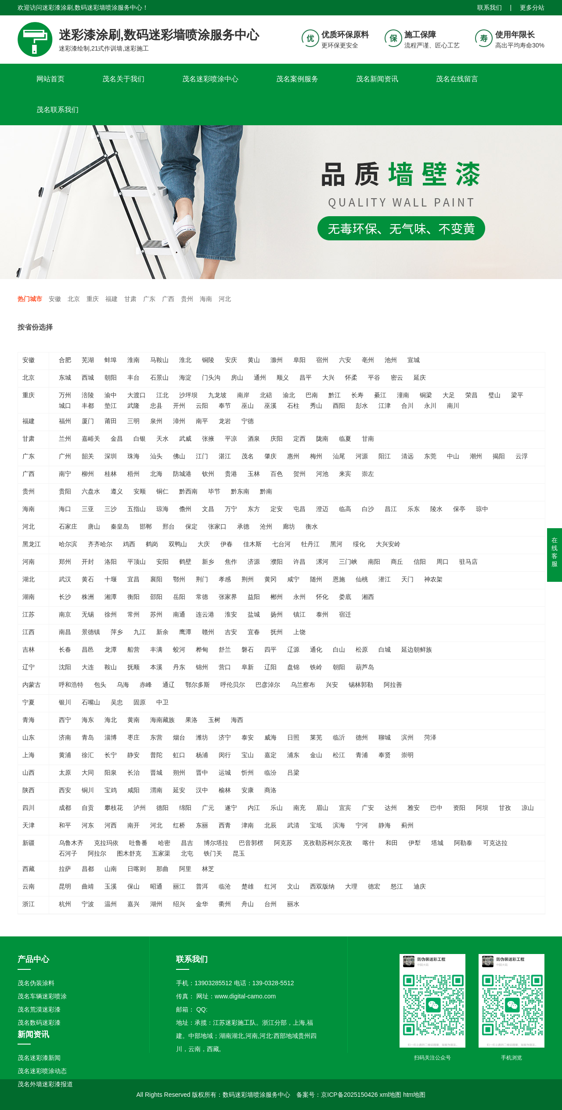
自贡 (88, 807)
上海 (28, 754)
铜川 (88, 790)
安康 (247, 790)
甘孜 (505, 807)
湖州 (156, 903)
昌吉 (187, 842)
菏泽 (430, 737)
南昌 (65, 631)
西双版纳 (322, 886)
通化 (316, 649)
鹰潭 (185, 631)
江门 (202, 456)
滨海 (339, 825)
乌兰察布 (303, 684)
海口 (65, 508)
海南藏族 (162, 719)
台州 (270, 903)
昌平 (305, 377)
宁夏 (28, 702)
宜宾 (345, 807)
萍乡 (117, 631)
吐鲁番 (138, 842)
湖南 (28, 596)
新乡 (208, 561)
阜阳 (299, 359)
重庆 (92, 298)
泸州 (139, 807)
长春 (65, 649)
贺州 (299, 473)
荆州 (247, 579)
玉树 (214, 719)
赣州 (208, 631)
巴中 (436, 807)
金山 (316, 754)
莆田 (110, 420)
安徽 (55, 298)
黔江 (334, 395)
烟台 (179, 737)
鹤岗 (152, 544)
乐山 (276, 807)
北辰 (270, 825)
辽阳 (270, 667)
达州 (391, 807)
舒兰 (225, 649)
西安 (65, 790)
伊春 (226, 544)
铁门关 (213, 853)
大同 (88, 772)
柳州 (88, 473)
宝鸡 (110, 790)
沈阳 (65, 667)
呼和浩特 (71, 684)
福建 (111, 298)
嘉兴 (133, 903)
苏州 (156, 614)
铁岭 (316, 667)
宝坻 (316, 825)
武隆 (133, 405)
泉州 (156, 420)
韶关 (88, 456)
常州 (133, 614)
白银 (139, 438)
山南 (110, 868)
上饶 (299, 631)
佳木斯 (252, 544)
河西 (110, 825)
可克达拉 (495, 842)
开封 (88, 561)
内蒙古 (31, 684)
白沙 (368, 508)
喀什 (369, 842)
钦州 (208, 473)
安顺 (139, 491)
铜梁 (426, 395)
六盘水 (91, 491)
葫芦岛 (365, 667)
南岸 (243, 395)
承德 (243, 526)
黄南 (133, 719)
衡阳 (133, 596)
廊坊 (289, 526)
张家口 (217, 526)
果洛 (191, 719)
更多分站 (532, 6)
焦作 (231, 561)
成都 (65, 807)
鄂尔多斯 (197, 684)
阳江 (384, 456)
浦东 (293, 754)
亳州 (368, 359)
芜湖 (88, 359)
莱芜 (316, 737)
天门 (407, 579)
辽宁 (28, 667)
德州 (362, 737)
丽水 (293, 903)
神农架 (433, 579)
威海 (270, 737)
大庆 (204, 544)
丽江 (179, 886)
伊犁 (414, 842)
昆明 (65, 886)
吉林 (28, 649)
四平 (270, 649)
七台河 (281, 544)
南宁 (65, 473)
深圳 (110, 456)
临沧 (225, 886)
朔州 (179, 772)
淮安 (231, 614)
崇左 (368, 473)
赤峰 (146, 684)
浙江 (28, 903)
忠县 (156, 405)
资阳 (459, 807)
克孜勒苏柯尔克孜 (327, 842)
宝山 (247, 754)
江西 (28, 631)
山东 (28, 737)
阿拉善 (393, 684)
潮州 (476, 456)
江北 (162, 395)
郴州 (276, 596)
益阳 (254, 596)
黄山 (254, 359)
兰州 (65, 438)
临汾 (270, 772)
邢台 (168, 526)
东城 (65, 377)
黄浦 (65, 754)
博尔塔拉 (216, 842)
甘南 (368, 438)
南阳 (374, 561)
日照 (293, 737)
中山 (453, 456)
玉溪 (110, 886)
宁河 (362, 825)
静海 (384, 825)
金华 (202, 903)
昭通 (156, 886)
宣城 (413, 359)
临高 (345, 508)
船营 (133, 649)
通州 (260, 377)
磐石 (247, 649)
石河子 (68, 853)
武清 (293, 825)
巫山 (247, 405)
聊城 (384, 737)
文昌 (208, 508)
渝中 (110, 395)
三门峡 (348, 561)
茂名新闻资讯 (377, 79)
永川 (430, 405)
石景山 (159, 377)
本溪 (156, 667)
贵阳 (65, 491)
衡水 (312, 526)
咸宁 (293, 579)
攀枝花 (113, 807)
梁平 (517, 395)
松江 (339, 754)
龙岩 (225, 420)
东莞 (430, 456)
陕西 (28, 790)
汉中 (202, 790)
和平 (65, 825)
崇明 (407, 754)
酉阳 (339, 405)
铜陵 (208, 359)
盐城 (254, 614)
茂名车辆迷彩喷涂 (42, 996)
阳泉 (110, 772)
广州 (65, 456)
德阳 (162, 807)
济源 (254, 561)
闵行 (225, 754)
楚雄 (247, 886)
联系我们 (489, 6)
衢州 (225, 903)
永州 (299, 596)
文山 (293, 886)
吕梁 (293, 772)
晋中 (202, 772)
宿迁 (345, 614)
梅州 (316, 456)
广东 (149, 298)
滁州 (276, 359)
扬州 (276, 614)
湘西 (368, 596)
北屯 (187, 853)
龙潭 (110, 649)
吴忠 (117, 702)
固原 (139, 702)
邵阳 (156, 596)
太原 (65, 772)
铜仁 (162, 491)
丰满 (156, 649)
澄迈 (322, 508)
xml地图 (390, 1094)
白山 (339, 649)
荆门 (202, 579)
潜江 (384, 579)
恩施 (339, 579)
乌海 (123, 684)
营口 (225, 667)
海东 (88, 719)
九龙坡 (217, 395)
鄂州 (179, 579)
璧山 (494, 395)
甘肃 (130, 298)
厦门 (88, 420)
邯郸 (146, 526)
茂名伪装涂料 (36, 983)
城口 (65, 405)
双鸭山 (178, 544)
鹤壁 (185, 561)
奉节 (225, 405)
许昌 (299, 561)
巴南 (312, 395)
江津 (384, 405)
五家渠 (161, 853)
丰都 (88, 405)
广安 (368, 807)
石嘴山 (91, 702)
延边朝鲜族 (416, 649)
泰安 (247, 737)
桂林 (110, 473)
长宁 (110, 754)
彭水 (362, 405)
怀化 (322, 596)
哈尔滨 (68, 544)
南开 (133, 825)
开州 (179, 405)
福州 (65, 420)
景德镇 (91, 631)
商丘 (397, 561)
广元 (208, 807)
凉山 (528, 807)
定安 (276, 508)
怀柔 (351, 377)
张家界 (228, 596)
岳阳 (179, 596)
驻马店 (468, 561)
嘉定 (270, 754)
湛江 (225, 456)
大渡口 (136, 395)
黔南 (266, 491)
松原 (362, 649)
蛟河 (179, 649)
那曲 (162, 868)
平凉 (231, 438)
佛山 (179, 456)
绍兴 (179, 903)
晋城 (156, 772)
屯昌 (299, 508)
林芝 (208, 868)
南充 (299, 807)
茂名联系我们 (57, 109)
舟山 (247, 903)
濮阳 (276, 561)
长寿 (357, 395)
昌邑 (88, 649)
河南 (28, 561)
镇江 (299, 614)
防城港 (182, 473)
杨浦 (202, 754)
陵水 (436, 508)
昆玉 (239, 853)
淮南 (133, 359)
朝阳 (110, 377)
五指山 (136, 508)
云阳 (202, 405)
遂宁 (231, 807)
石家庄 (68, 526)
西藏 (28, 868)
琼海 (162, 508)
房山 (237, 377)
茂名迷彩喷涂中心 (210, 79)
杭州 (65, 903)
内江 (254, 807)
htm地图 (414, 1094)
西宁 (65, 719)
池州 (391, 359)
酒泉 (254, 438)
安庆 (231, 359)
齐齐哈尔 (100, 544)
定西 (299, 438)
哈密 (164, 842)
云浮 (521, 456)
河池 (322, 473)
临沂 (339, 737)
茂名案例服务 (297, 79)
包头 (100, 684)
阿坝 (482, 807)
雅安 (413, 807)
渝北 (289, 395)
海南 (206, 298)
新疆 (28, 842)
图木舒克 (129, 853)
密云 (397, 377)
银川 (65, 702)
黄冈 (270, 579)
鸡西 (129, 544)
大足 (449, 395)
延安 (179, 790)
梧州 (133, 473)
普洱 (202, 886)
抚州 (276, 631)
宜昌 (133, 579)
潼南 (403, 395)
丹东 (179, 667)
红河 (270, 886)
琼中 (482, 508)
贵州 (187, 298)
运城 (225, 772)
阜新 (247, 667)
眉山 (322, 807)
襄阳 (156, 579)
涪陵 (88, 395)
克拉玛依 (106, 842)
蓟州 (407, 825)
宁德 (247, 420)
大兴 (328, 377)
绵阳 (185, 807)
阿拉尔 (97, 853)
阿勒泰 (463, 842)
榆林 (225, 790)
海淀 (185, 377)
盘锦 (293, 667)
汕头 (156, 456)
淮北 (185, 359)
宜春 (254, 631)
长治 (133, 772)
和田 (391, 842)
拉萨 (65, 868)
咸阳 (133, 790)
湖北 (28, 579)
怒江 (397, 886)
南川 (453, 405)
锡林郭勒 (361, 684)
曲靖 (88, 886)
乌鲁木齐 (71, 842)
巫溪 (270, 405)
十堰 (110, 579)
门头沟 (211, 377)
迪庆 (420, 886)
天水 (162, 438)
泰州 (322, 614)
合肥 (65, 359)
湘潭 (110, 596)
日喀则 (136, 868)
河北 (225, 298)
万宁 (231, 508)
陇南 (322, 438)
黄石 (88, 579)
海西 (237, 719)
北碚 (266, 395)
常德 (202, 596)
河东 (88, 825)
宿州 (322, 359)
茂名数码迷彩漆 (39, 1022)
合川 (407, 405)
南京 (65, 614)
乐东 (413, 508)
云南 (28, 886)
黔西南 (188, 491)
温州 (110, 903)
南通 (179, 614)
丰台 (133, 377)
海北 (110, 719)
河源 (362, 456)
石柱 (293, 405)
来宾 (345, 473)
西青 (225, 825)
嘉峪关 (91, 438)
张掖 (208, 438)
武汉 (65, 579)
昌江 (391, 508)
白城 (384, 649)
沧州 (266, 526)
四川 (28, 807)
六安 (345, 359)
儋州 (185, 508)
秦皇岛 (120, 526)
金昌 (117, 438)
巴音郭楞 (251, 842)
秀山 (316, 405)
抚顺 (133, 667)
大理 (351, 886)
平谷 (374, 377)
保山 (133, 886)
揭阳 (499, 456)
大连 (88, 667)
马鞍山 (159, 359)
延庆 (420, 377)
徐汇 (88, 754)
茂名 (247, 456)
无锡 (88, 614)
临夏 (345, 438)
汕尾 (339, 456)
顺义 (283, 377)
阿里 (185, 868)
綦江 (380, 395)
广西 (168, 298)
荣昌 (471, 395)
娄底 (345, 596)
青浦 (362, 754)
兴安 (332, 684)
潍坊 (202, 737)
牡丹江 (310, 544)
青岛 (88, 737)
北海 (156, 473)
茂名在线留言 (457, 79)
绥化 (359, 544)
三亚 (88, 508)
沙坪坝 (188, 395)
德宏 (374, 886)
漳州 (179, 420)
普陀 (156, 754)
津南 (247, 825)
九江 (139, 631)
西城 (88, 377)
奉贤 (384, 754)
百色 (276, 473)
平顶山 (136, 561)
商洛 (270, 790)
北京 (74, 298)
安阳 (162, 561)
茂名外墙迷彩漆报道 (45, 1084)
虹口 (179, 754)
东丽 (202, 825)
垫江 (110, 405)
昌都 (88, 868)
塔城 (437, 842)
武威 (185, 438)
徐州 (110, 614)
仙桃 (362, 579)
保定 (191, 526)
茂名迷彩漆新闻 (39, 1057)
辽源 (293, 649)
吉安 (231, 631)
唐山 (94, 526)
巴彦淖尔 (268, 684)
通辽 (168, 684)
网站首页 (50, 79)
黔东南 (240, 491)
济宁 (225, 737)
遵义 (117, 491)
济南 (65, 737)
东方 (254, 508)
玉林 (254, 473)
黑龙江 (31, 544)
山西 (28, 772)
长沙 (65, 596)
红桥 (179, 825)
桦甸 (202, 649)
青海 (28, 719)
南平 (202, 420)
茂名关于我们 (123, 79)
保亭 (459, 508)
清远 (407, 456)
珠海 (133, 456)
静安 (133, 754)
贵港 (231, 473)
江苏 (28, 614)
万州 (65, 395)
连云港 (205, 614)
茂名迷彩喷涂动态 (42, 1070)
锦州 (202, 667)
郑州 (65, 561)
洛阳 (110, 561)
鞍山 (110, 667)
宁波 (88, 903)
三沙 (110, 508)
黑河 (336, 544)
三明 (133, 420)
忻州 (247, 772)
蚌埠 (110, 359)
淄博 (110, 737)
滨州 (407, 737)
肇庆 (270, 456)
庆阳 (276, 438)
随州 (316, 579)
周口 (442, 561)
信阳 (420, 561)
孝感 (225, 579)
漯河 (322, 561)
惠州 (293, 456)
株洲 (88, 596)
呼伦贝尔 (232, 684)
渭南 (156, 790)
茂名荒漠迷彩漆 (39, 1009)
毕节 (214, 491)
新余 (162, 631)
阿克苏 (283, 842)
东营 (156, 737)
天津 (28, 825)
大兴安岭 (388, 544)
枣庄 (133, 737)
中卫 (162, 702)
